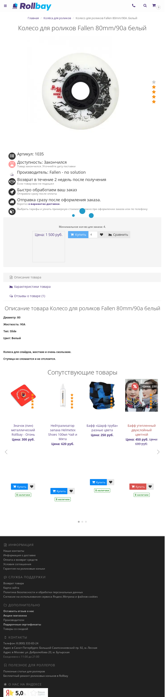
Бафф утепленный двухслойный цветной (142, 430)
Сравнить (118, 234)
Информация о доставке (19, 555)
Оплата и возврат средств (20, 560)
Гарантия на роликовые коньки (24, 568)
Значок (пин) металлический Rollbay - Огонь (23, 430)
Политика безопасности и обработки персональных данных (43, 592)
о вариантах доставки (44, 203)
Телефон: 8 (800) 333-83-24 (20, 643)
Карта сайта (11, 588)
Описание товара (25, 277)
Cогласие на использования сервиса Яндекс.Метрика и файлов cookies (50, 596)
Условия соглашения (17, 564)
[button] (156, 5)
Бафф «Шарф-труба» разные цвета (102, 427)
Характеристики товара (30, 286)
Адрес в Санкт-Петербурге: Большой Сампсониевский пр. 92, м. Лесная (50, 648)
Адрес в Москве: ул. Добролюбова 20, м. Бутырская (36, 652)
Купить (19, 487)
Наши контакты (13, 551)
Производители (13, 620)
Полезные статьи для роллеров (24, 671)
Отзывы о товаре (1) (27, 296)
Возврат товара (13, 583)
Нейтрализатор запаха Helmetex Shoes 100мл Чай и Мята (62, 432)
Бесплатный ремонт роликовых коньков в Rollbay (35, 676)
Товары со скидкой (15, 629)
